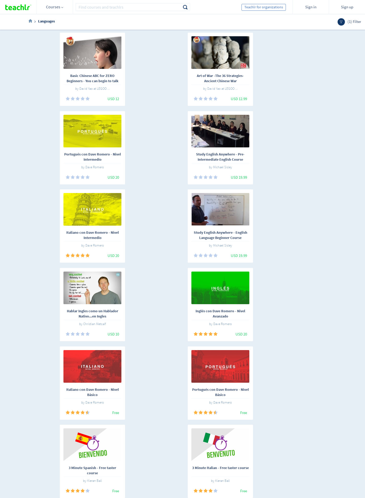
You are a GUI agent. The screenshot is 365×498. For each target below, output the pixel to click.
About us (132, 437)
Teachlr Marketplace (186, 437)
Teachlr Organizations (188, 444)
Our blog (132, 466)
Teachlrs (102, 444)
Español (57, 438)
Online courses (107, 437)
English (76, 438)
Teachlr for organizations (263, 7)
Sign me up (323, 440)
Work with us (135, 444)
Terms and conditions (142, 452)
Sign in (310, 6)
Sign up (347, 6)
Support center (137, 459)
